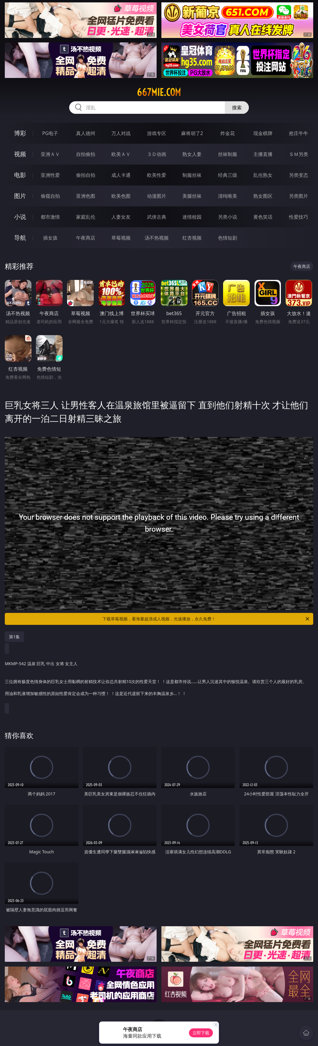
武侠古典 (156, 217)
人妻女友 (121, 217)
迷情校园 (192, 217)
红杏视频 (192, 237)
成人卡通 (121, 175)
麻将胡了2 (192, 133)
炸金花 (227, 133)
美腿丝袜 (192, 196)
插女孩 (50, 237)
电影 (20, 175)
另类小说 (227, 217)
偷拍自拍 (85, 175)
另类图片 (298, 196)
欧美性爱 (156, 175)
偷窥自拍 (50, 196)
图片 (20, 196)
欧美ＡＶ (121, 154)
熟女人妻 (192, 154)
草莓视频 (121, 237)
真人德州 (85, 133)
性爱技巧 (298, 217)
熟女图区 (262, 196)
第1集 (14, 636)
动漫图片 (156, 196)
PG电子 (50, 133)
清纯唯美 (227, 196)
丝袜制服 (227, 154)
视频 (20, 154)
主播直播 (262, 154)
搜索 (237, 107)
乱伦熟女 (262, 175)
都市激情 (50, 217)
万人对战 (121, 133)
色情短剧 (227, 237)
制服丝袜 (192, 175)
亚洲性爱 (50, 175)
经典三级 (227, 175)
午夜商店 (85, 237)
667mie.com (159, 92)
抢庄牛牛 (298, 133)
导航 (20, 238)
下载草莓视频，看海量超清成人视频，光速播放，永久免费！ (206, 618)
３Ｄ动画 (156, 154)
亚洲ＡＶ (50, 154)
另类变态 (298, 175)
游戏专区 (156, 133)
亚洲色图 (85, 196)
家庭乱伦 (85, 217)
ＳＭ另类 (298, 154)
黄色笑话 (262, 217)
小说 (20, 217)
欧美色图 (121, 196)
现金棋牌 (262, 133)
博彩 (20, 133)
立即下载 (201, 1033)
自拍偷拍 (85, 154)
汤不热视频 (157, 237)
